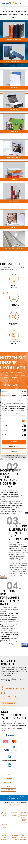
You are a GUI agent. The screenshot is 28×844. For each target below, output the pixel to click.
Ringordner (4, 826)
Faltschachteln (23, 813)
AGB (8, 774)
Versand (9, 778)
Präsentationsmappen (6, 813)
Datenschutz (8, 790)
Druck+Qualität (8, 782)
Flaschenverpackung (14, 61)
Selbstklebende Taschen (14, 249)
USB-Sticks (23, 819)
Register (14, 88)
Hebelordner (5, 824)
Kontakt (4, 835)
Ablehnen (14, 451)
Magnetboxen (23, 815)
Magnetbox (14, 109)
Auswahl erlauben (14, 446)
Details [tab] (14, 395)
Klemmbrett (14, 227)
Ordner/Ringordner (14, 40)
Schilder (23, 820)
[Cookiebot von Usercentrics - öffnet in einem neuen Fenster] (20, 391)
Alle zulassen (14, 441)
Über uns (23, 837)
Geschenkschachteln (15, 816)
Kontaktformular (8, 704)
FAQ (8, 786)
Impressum (23, 839)
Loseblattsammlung (14, 157)
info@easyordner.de (15, 804)
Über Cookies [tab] (22, 395)
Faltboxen (14, 813)
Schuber (14, 179)
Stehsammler (14, 201)
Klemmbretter (4, 812)
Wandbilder (23, 822)
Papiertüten (23, 817)
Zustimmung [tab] (5, 395)
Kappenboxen (14, 815)
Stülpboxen (23, 812)
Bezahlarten (14, 835)
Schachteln (14, 131)
